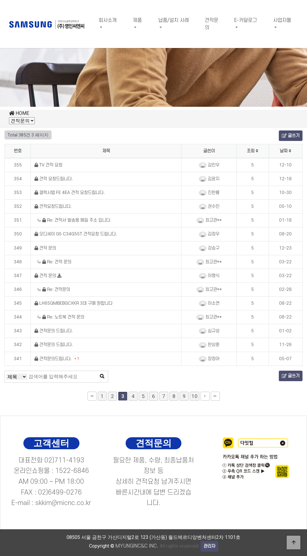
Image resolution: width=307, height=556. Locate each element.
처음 (92, 396)
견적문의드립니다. (53, 358)
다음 (205, 396)
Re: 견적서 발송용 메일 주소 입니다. (74, 220)
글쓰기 (291, 135)
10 (195, 396)
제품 (137, 20)
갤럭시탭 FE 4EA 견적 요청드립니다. (69, 192)
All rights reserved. (157, 546)
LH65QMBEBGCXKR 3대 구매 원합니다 (73, 303)
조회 (252, 151)
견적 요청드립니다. (53, 178)
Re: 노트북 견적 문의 (60, 317)
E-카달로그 (245, 20)
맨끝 (215, 396)
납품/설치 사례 (173, 20)
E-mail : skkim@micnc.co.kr (51, 503)
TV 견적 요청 (48, 165)
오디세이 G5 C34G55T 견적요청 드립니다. (75, 234)
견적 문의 (45, 248)
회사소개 (108, 20)
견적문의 (211, 24)
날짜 (285, 151)
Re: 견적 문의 (54, 262)
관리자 (209, 546)
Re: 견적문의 (53, 289)
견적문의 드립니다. (53, 330)
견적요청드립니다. (53, 206)
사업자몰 (282, 20)
